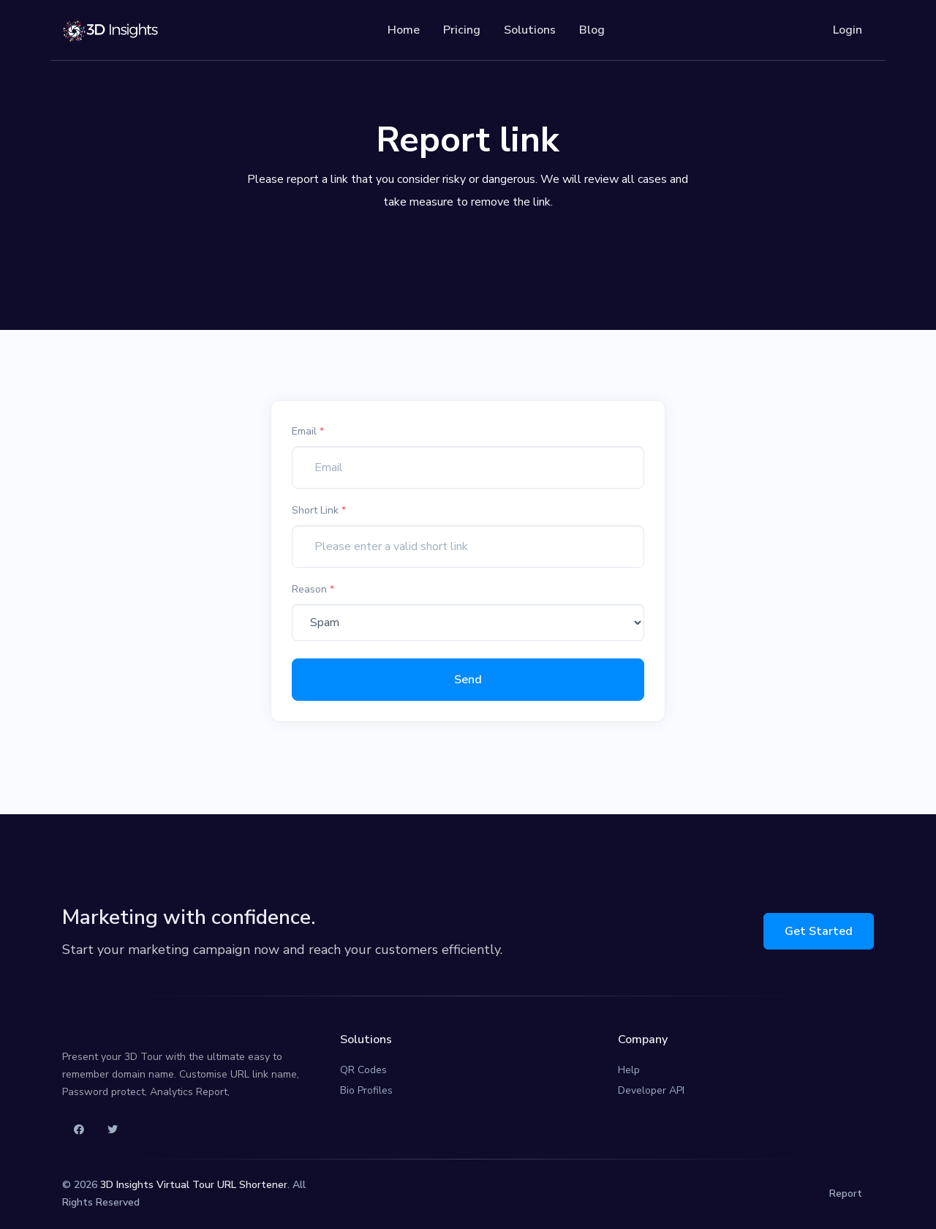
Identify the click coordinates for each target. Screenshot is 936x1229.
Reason (313, 589)
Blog (592, 30)
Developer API (651, 1090)
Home (404, 30)
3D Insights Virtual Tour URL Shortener (193, 1185)
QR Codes (363, 1070)
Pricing (461, 30)
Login (847, 30)
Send (468, 680)
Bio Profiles (366, 1090)
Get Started (819, 931)
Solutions (530, 30)
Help (629, 1070)
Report (845, 1193)
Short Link (319, 510)
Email (308, 431)
